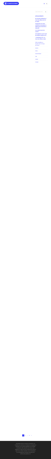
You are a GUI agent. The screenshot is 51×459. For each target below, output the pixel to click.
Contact (36, 62)
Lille (36, 56)
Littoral (36, 59)
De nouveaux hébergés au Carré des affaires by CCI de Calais (40, 20)
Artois (36, 50)
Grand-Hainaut (38, 53)
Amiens (36, 48)
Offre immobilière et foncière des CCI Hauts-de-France (40, 44)
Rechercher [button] (46, 12)
